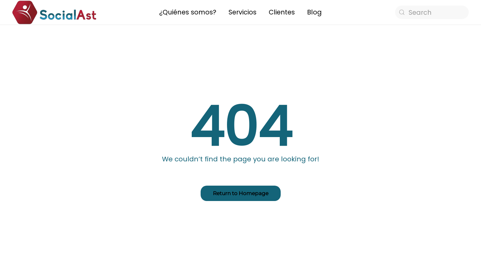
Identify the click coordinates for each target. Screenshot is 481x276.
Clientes (282, 12)
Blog (314, 12)
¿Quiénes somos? (187, 12)
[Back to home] (54, 12)
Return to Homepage (240, 193)
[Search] (432, 12)
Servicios (242, 12)
